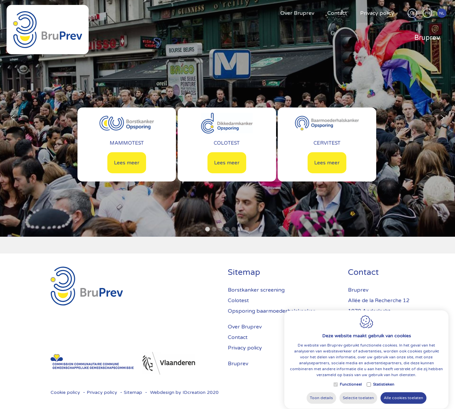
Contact (238, 337)
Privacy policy (245, 348)
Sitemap (133, 392)
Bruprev (238, 363)
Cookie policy (65, 392)
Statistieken (383, 392)
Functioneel (351, 392)
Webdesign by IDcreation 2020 (184, 392)
